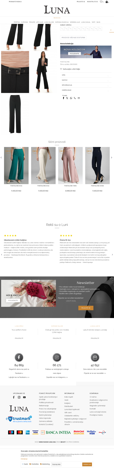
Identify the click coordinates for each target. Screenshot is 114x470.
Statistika (35, 464)
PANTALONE (26, 27)
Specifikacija (85, 107)
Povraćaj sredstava (47, 436)
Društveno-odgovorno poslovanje (99, 425)
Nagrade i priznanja (97, 430)
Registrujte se (92, 2)
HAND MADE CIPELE (20, 24)
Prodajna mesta (96, 439)
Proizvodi (18, 27)
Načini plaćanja (45, 439)
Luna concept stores (98, 436)
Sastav (85, 102)
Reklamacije (44, 430)
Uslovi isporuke (45, 443)
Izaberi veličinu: (65, 47)
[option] (19, 24)
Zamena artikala (45, 446)
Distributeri (68, 431)
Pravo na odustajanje (47, 433)
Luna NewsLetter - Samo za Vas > (57, 24)
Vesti (66, 424)
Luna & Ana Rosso (94, 24)
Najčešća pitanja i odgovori (75, 443)
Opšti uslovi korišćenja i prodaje (48, 422)
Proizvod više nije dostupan (73, 60)
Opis (85, 97)
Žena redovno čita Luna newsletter (95, 394)
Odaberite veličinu (71, 440)
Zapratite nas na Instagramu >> (57, 402)
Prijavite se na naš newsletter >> (95, 398)
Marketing (46, 464)
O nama (93, 421)
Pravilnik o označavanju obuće (73, 447)
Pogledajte (19, 362)
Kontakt (93, 433)
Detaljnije (24, 459)
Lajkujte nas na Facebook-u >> (19, 402)
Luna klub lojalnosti (71, 434)
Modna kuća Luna (7, 27)
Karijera (67, 428)
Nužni (26, 464)
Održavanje (85, 112)
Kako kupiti (68, 421)
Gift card (67, 437)
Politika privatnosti (46, 427)
